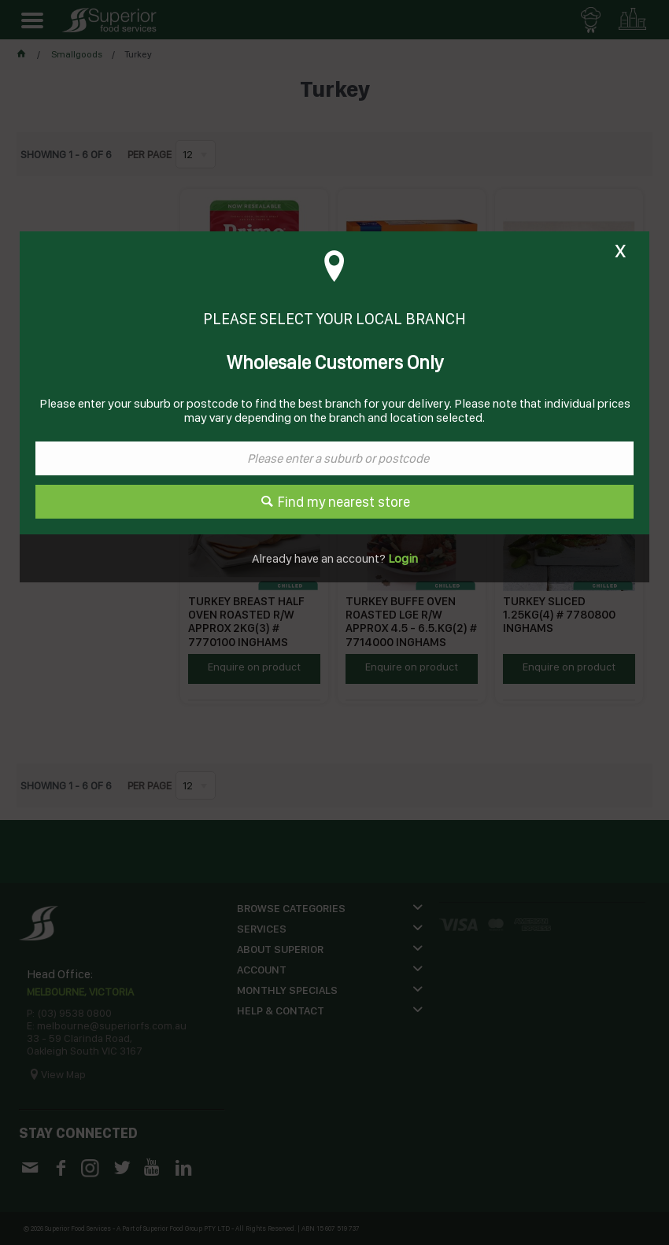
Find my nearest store (344, 501)
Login (402, 558)
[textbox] (334, 458)
